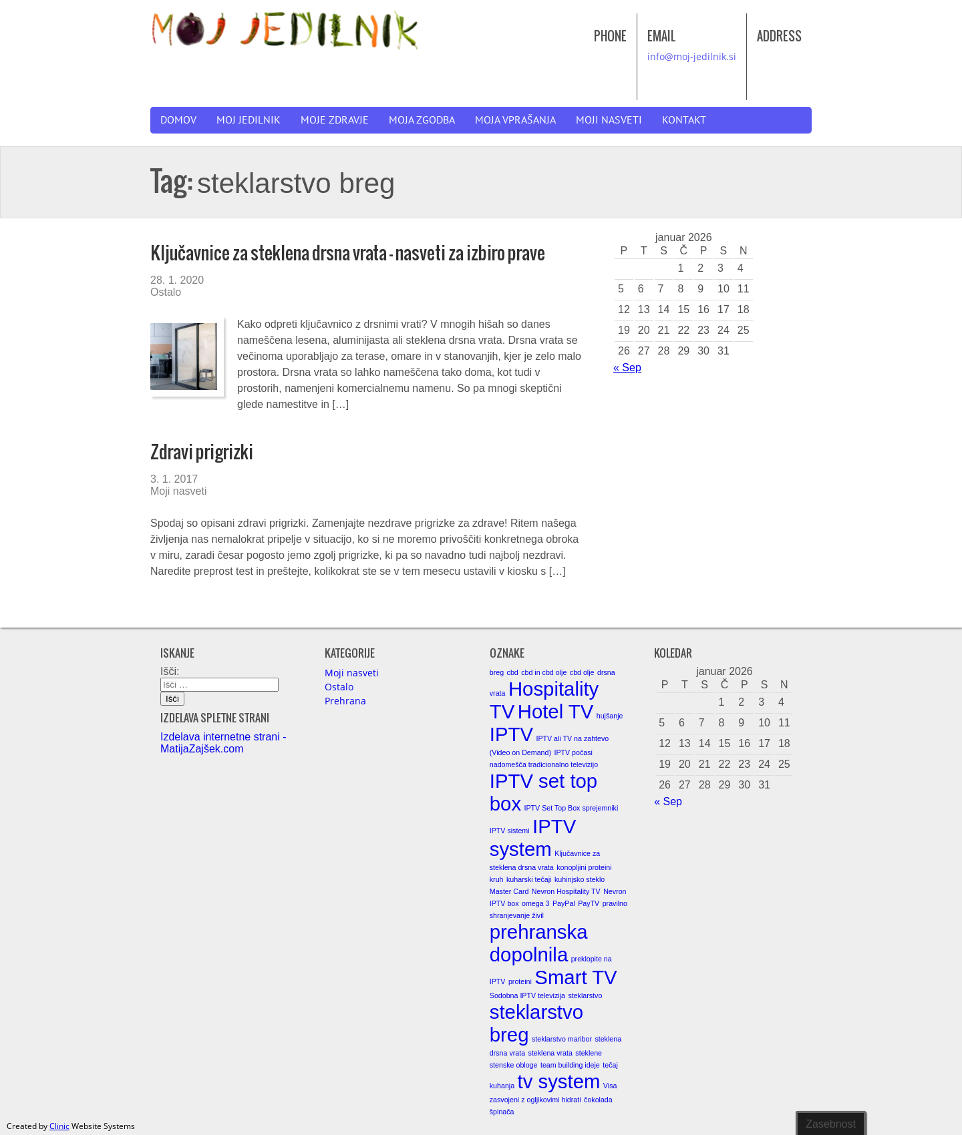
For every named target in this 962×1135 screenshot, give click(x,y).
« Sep (627, 367)
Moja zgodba (422, 120)
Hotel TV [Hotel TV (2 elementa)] (556, 711)
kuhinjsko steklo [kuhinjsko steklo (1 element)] (579, 879)
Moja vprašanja (515, 120)
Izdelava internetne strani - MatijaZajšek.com (223, 742)
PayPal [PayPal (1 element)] (563, 903)
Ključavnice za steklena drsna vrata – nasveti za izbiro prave (347, 253)
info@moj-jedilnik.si (691, 56)
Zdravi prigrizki (201, 452)
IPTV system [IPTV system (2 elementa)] (533, 837)
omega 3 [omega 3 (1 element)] (535, 903)
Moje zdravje (335, 120)
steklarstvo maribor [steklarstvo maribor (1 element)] (562, 1039)
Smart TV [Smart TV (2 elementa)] (575, 977)
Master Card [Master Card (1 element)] (509, 891)
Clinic (59, 1126)
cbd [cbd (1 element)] (512, 672)
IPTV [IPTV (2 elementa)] (511, 734)
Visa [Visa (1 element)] (610, 1086)
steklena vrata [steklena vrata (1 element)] (550, 1053)
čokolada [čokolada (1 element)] (598, 1100)
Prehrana (345, 700)
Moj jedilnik (248, 120)
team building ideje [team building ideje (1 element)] (570, 1065)
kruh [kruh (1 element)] (497, 879)
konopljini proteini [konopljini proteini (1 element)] (583, 867)
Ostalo (165, 292)
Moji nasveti (609, 120)
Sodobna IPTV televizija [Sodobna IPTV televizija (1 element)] (527, 995)
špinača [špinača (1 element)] (502, 1112)
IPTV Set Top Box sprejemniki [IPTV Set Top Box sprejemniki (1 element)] (571, 808)
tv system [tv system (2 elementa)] (559, 1081)
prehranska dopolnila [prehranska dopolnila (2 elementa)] (539, 943)
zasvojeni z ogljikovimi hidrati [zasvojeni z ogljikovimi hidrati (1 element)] (535, 1100)
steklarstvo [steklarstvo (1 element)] (585, 995)
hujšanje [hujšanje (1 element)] (610, 716)
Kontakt (684, 120)
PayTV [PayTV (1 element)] (588, 903)
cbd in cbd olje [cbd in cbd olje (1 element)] (544, 672)
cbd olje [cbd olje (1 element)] (582, 672)
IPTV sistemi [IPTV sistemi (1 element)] (510, 831)
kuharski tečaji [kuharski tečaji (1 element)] (529, 879)
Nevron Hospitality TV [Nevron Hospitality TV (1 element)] (566, 891)
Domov (178, 120)
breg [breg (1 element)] (497, 672)
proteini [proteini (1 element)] (520, 981)
